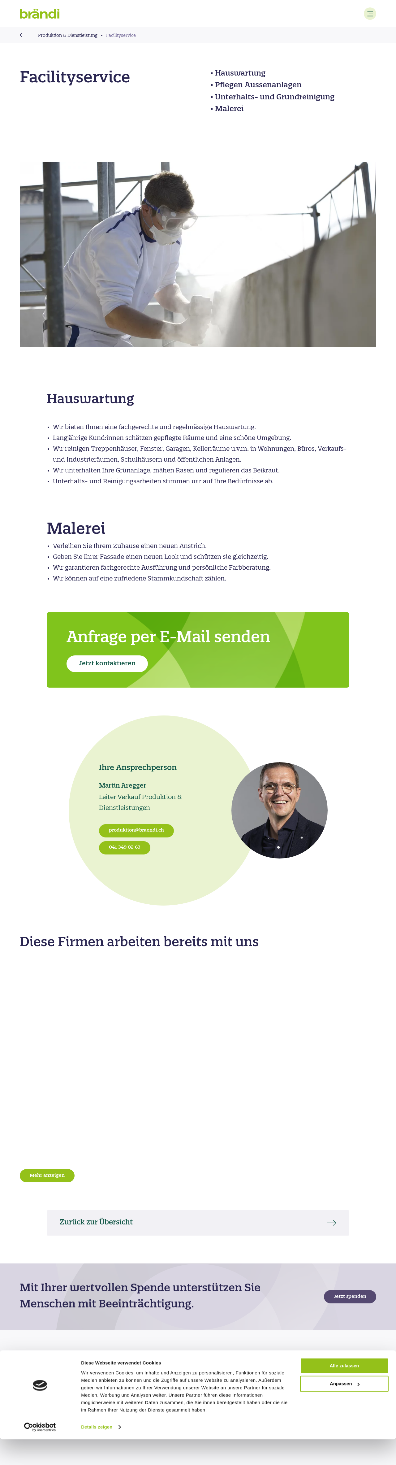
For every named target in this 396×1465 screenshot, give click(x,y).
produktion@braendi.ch (136, 830)
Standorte (139, 1361)
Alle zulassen (344, 1391)
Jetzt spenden (350, 1296)
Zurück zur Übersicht (100, 1223)
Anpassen (344, 1409)
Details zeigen (96, 1452)
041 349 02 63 (124, 847)
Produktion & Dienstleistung (67, 35)
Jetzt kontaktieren (107, 664)
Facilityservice (121, 35)
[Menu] (370, 13)
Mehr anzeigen (47, 1175)
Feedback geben (224, 1361)
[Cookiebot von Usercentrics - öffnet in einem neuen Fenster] (40, 1453)
